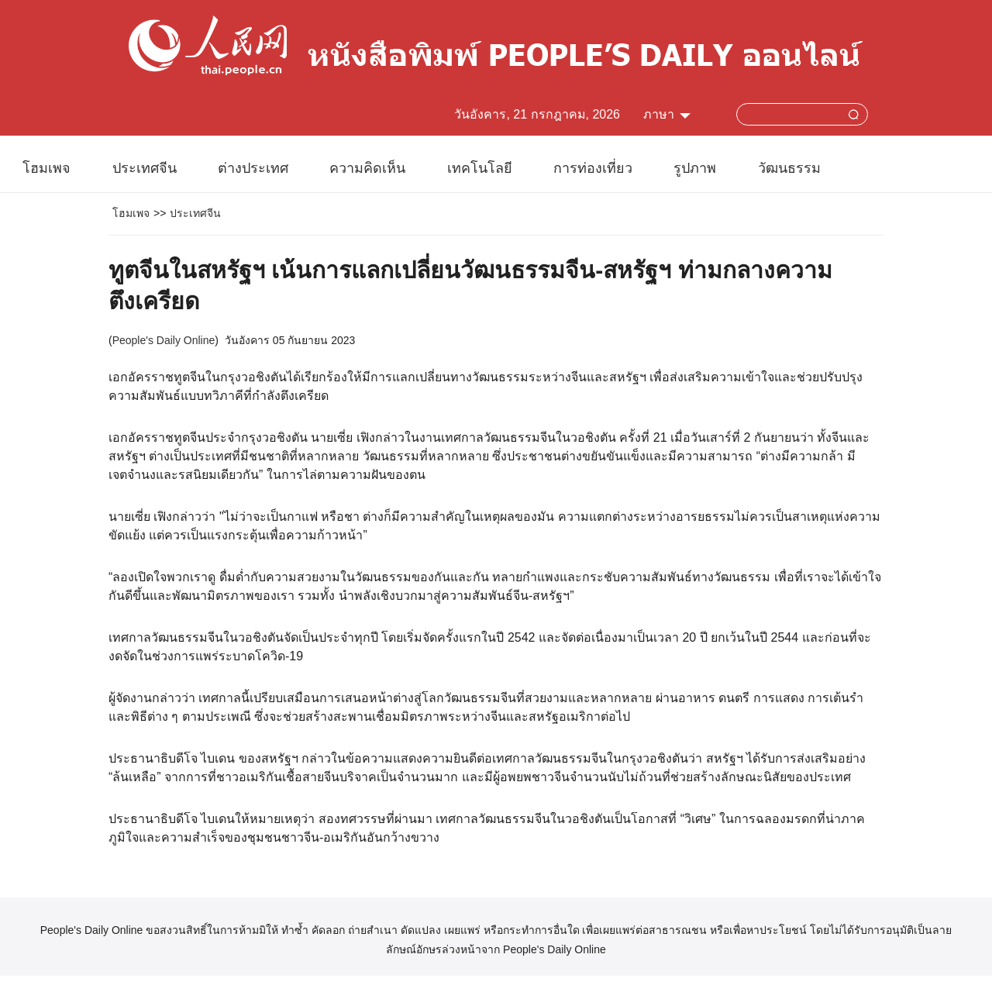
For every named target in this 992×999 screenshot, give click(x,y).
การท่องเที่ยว (592, 168)
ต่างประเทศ (253, 168)
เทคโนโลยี (479, 168)
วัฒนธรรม (789, 168)
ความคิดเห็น (367, 168)
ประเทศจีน (144, 168)
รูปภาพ (694, 168)
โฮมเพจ (46, 168)
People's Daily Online (163, 340)
